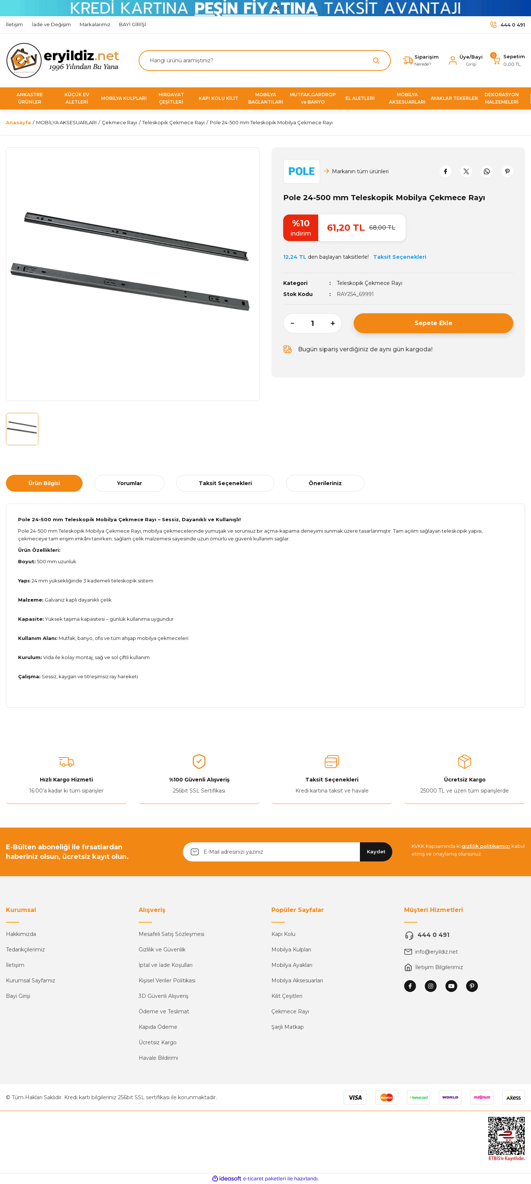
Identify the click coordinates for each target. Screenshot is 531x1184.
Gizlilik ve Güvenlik (162, 949)
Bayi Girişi (18, 996)
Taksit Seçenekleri (225, 483)
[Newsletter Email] (287, 851)
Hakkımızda (21, 934)
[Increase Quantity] (336, 323)
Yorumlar (129, 483)
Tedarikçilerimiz (25, 949)
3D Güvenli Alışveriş (163, 996)
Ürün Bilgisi (44, 483)
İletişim (15, 965)
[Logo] (66, 60)
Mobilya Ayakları (291, 965)
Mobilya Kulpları (291, 949)
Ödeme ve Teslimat (164, 1011)
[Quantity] (312, 323)
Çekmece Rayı (290, 1011)
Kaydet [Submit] (376, 851)
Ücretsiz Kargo (158, 1042)
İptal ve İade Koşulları (165, 965)
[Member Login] (465, 60)
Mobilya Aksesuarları (297, 980)
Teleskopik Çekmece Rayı (369, 283)
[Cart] (508, 60)
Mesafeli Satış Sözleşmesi (171, 934)
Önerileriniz (325, 483)
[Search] (265, 60)
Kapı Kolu (283, 934)
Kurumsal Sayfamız (30, 980)
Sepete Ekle (433, 323)
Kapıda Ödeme (158, 1027)
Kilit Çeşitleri (286, 996)
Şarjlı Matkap (287, 1027)
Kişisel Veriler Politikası (167, 980)
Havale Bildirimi (158, 1058)
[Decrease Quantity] (288, 323)
